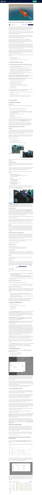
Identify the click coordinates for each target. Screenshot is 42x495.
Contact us (34, 1)
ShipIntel (13, 90)
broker (17, 210)
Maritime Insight (31, 24)
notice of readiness (27, 210)
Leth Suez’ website (21, 318)
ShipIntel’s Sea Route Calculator (13, 204)
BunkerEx (30, 264)
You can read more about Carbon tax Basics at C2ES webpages (23, 276)
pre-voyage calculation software (21, 440)
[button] (9, 1)
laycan (14, 72)
